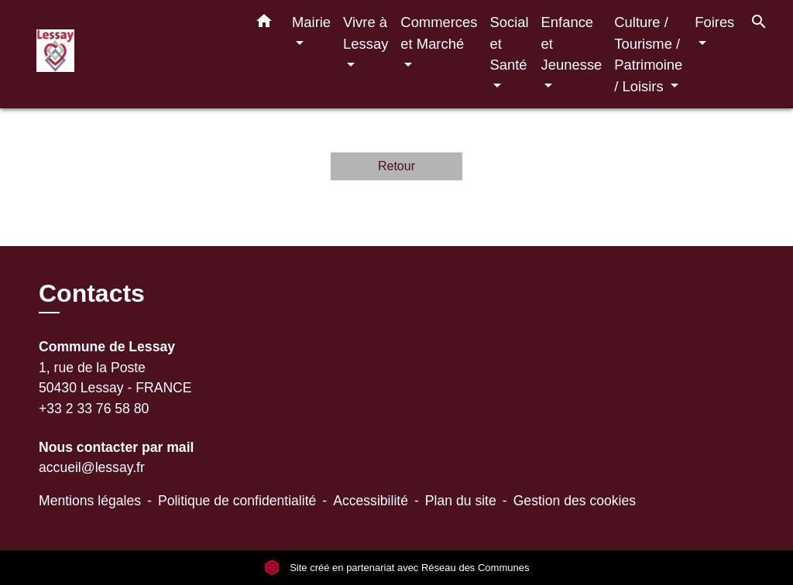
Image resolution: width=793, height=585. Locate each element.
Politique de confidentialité (237, 500)
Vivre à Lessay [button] (365, 33)
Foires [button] (714, 22)
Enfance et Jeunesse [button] (571, 43)
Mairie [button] (311, 22)
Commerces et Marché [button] (438, 33)
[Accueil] (133, 55)
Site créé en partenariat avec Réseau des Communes (397, 567)
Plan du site (460, 500)
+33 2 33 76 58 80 (94, 408)
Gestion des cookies (574, 500)
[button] (264, 24)
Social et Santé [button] (508, 43)
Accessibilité (370, 500)
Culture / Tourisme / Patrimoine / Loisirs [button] (648, 54)
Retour (396, 166)
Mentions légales (90, 500)
